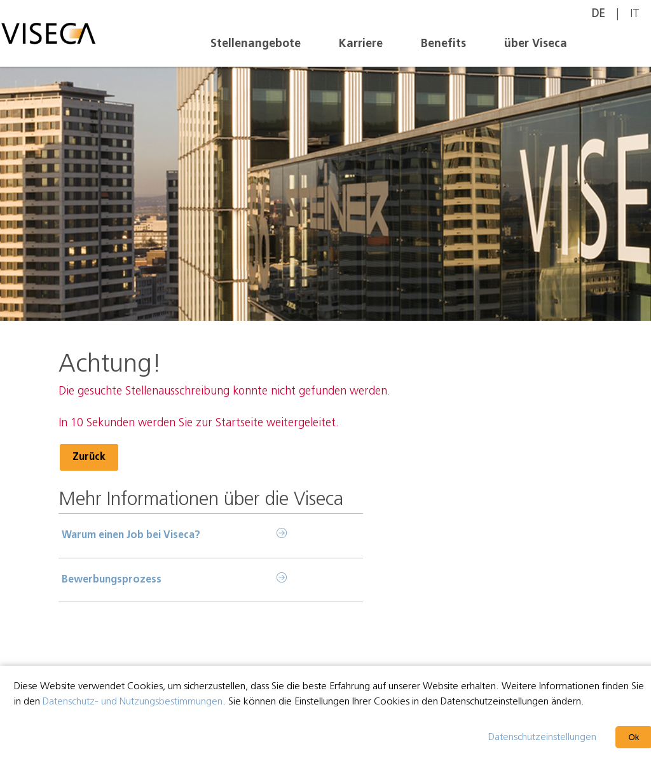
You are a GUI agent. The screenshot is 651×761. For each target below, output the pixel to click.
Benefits (443, 44)
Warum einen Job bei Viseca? (131, 535)
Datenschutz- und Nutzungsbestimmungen (133, 702)
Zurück (89, 457)
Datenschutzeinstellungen (542, 737)
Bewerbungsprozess (111, 580)
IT (635, 14)
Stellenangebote (255, 44)
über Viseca (535, 44)
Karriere (361, 44)
